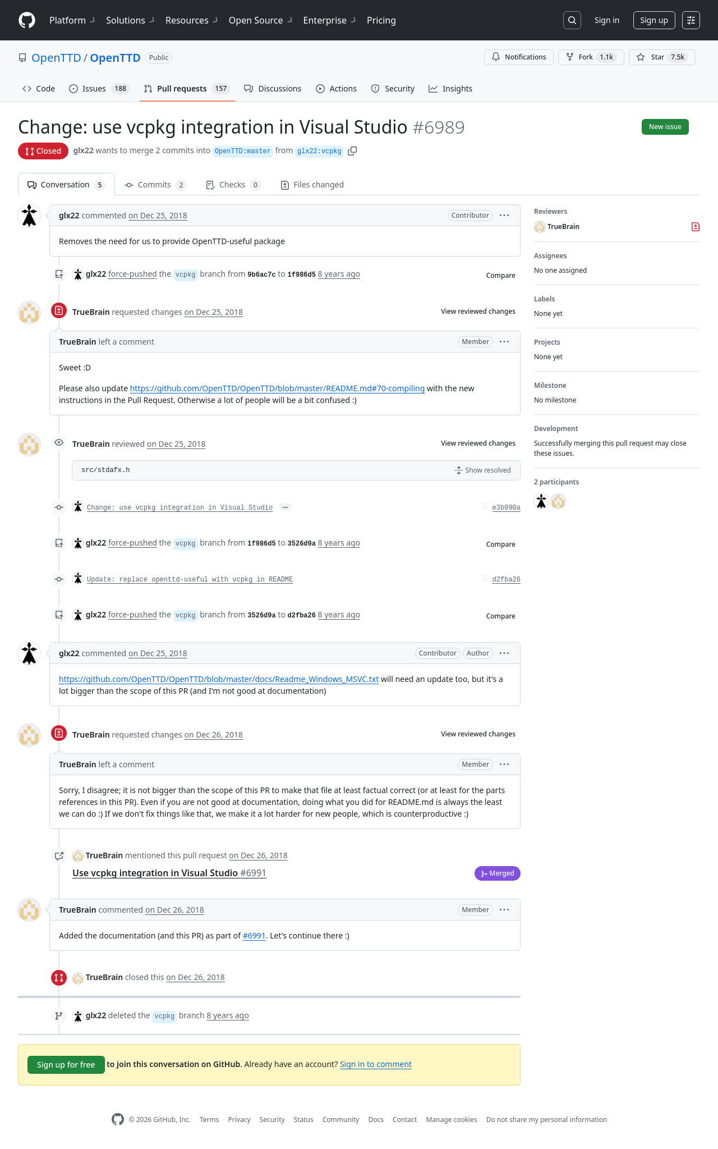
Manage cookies (451, 1119)
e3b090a (507, 508)
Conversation (66, 185)
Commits (156, 185)
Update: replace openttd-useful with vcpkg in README (190, 580)
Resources (192, 20)
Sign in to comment (376, 1064)
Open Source (261, 20)
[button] (352, 150)
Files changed (312, 184)
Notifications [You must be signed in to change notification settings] (518, 57)
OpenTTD (56, 57)
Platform (73, 20)
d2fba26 (507, 580)
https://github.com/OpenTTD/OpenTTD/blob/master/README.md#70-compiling (277, 388)
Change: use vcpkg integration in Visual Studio (180, 508)
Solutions (131, 20)
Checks (233, 185)
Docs (376, 1119)
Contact (405, 1119)
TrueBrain (91, 311)
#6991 (254, 935)
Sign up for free (66, 1064)
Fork (591, 57)
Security (272, 1119)
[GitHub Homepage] (118, 1120)
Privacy (239, 1119)
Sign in (607, 20)
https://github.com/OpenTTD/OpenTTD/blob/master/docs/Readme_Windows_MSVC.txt (219, 679)
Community (341, 1119)
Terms (209, 1119)
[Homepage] (27, 20)
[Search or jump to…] (572, 20)
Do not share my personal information (546, 1119)
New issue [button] (665, 126)
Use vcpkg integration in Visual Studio (169, 873)
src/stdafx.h (105, 470)
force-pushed (132, 273)
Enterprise (330, 20)
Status (304, 1119)
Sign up (654, 20)
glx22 (83, 150)
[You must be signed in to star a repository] (662, 57)
